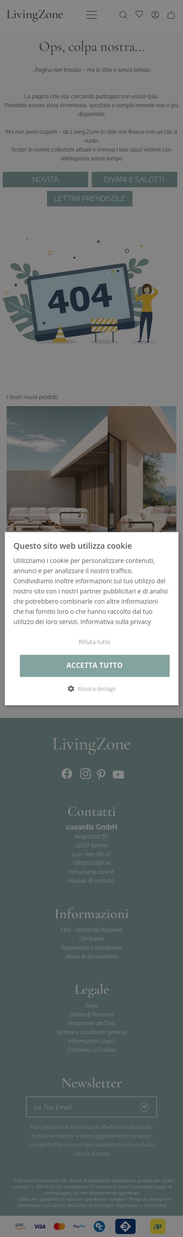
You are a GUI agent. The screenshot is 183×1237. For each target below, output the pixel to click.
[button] (91, 688)
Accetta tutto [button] (94, 666)
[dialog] (91, 618)
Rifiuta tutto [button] (94, 642)
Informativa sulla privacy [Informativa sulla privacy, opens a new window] (115, 622)
